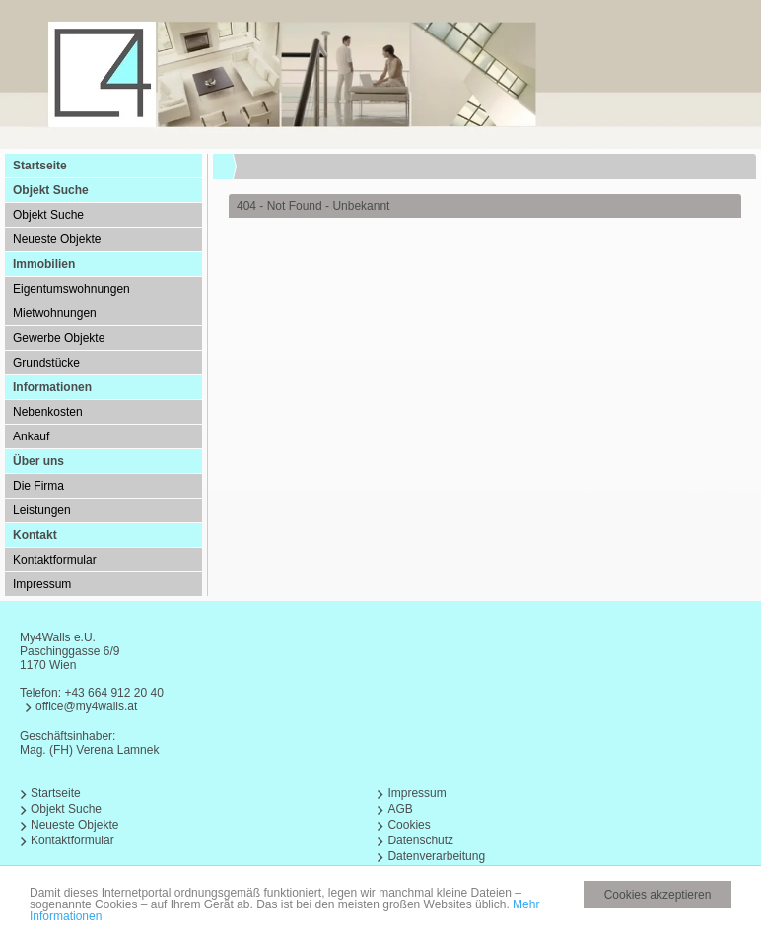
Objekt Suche (48, 215)
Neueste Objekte (57, 239)
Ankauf (31, 436)
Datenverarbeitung (436, 856)
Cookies (408, 825)
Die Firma (38, 486)
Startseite (40, 165)
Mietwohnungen (55, 313)
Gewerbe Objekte (58, 338)
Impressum (42, 584)
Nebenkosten (48, 412)
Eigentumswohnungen (71, 289)
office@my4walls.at (86, 706)
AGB (399, 809)
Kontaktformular (55, 560)
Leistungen (42, 510)
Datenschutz (420, 840)
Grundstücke (46, 362)
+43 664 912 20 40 (113, 693)
